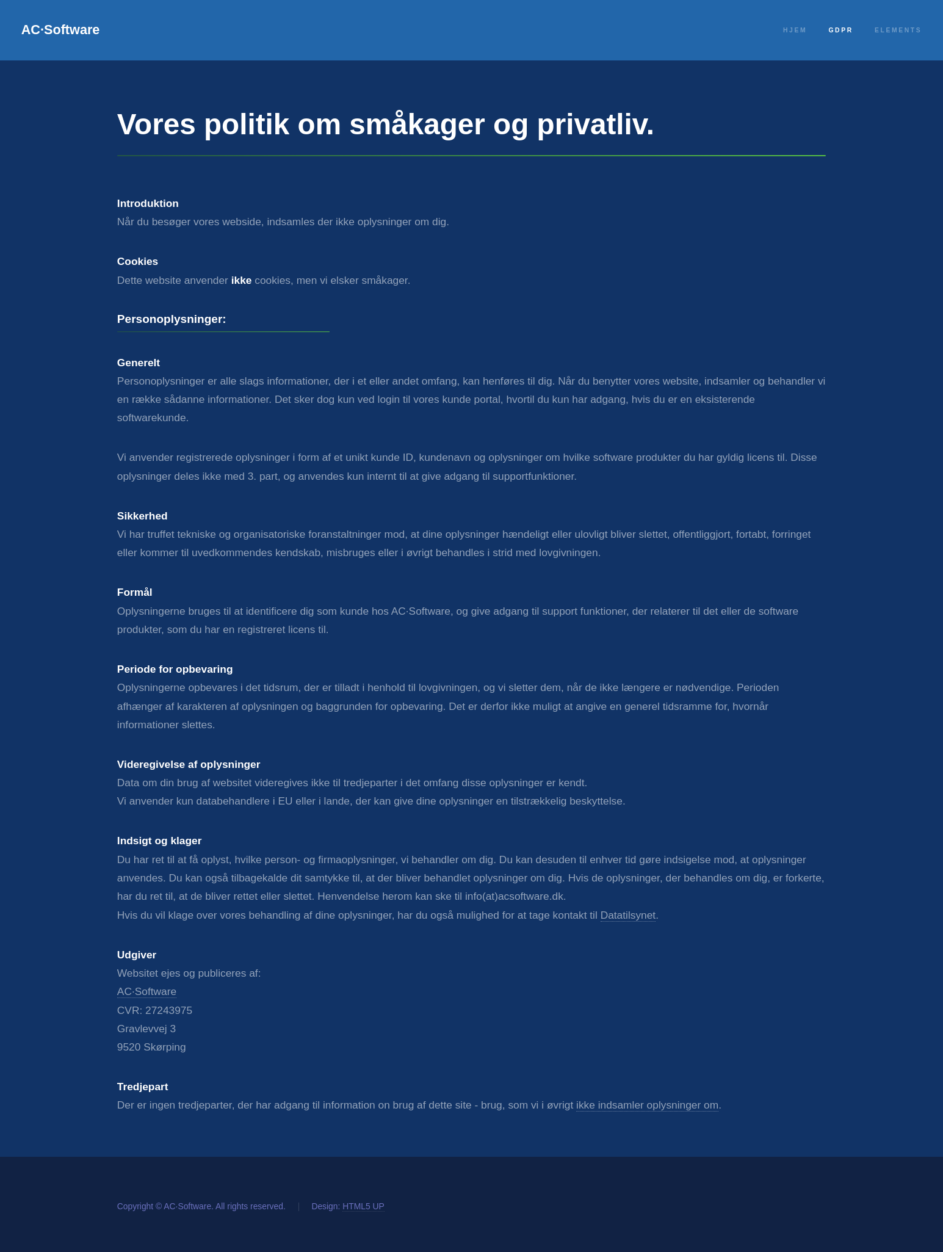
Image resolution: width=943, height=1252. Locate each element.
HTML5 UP (363, 1206)
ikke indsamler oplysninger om (647, 1105)
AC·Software (60, 29)
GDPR (840, 30)
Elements (898, 30)
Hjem (795, 30)
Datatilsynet (628, 915)
